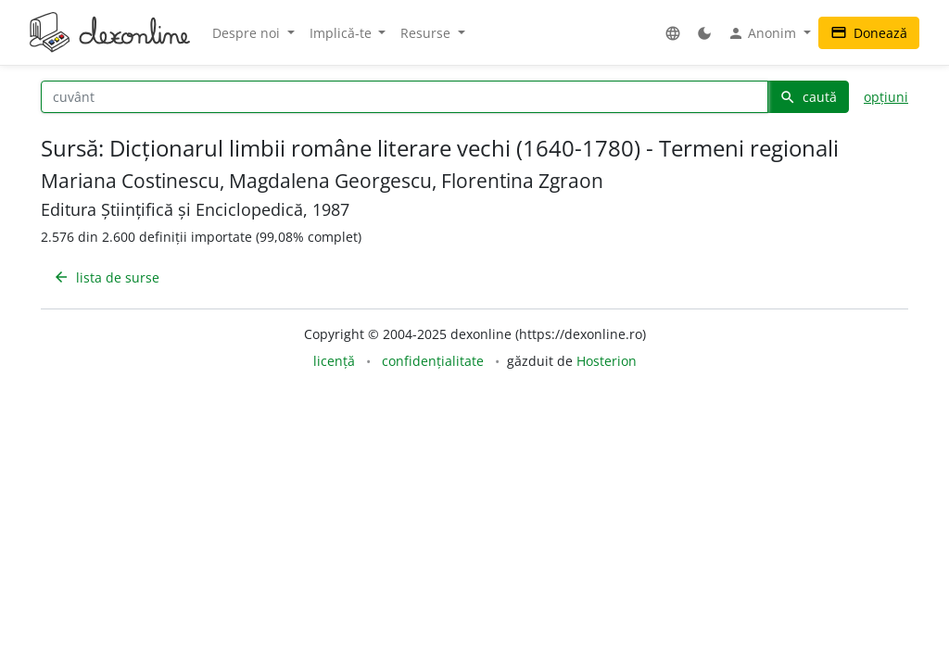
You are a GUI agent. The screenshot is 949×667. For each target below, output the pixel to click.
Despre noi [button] (248, 33)
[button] (673, 33)
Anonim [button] (764, 33)
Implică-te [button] (342, 33)
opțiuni (886, 97)
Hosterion (606, 361)
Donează (868, 33)
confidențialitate (433, 361)
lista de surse (106, 277)
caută (808, 97)
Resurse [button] (427, 33)
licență (334, 361)
